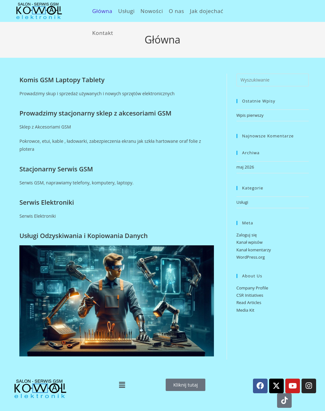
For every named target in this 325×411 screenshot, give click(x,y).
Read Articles (248, 302)
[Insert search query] (272, 80)
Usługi (242, 202)
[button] (121, 385)
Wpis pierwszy (250, 115)
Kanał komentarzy (253, 250)
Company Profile (252, 288)
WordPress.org (250, 257)
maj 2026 (245, 167)
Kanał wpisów (249, 242)
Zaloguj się (246, 235)
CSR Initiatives (249, 295)
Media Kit (245, 310)
